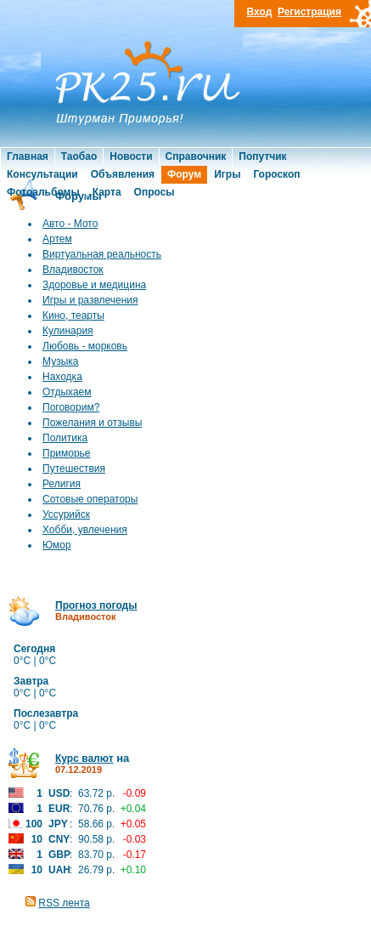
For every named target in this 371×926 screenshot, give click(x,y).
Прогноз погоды (96, 605)
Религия (61, 484)
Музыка (60, 361)
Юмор (56, 545)
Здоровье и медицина (94, 285)
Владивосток (73, 270)
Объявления (123, 174)
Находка (62, 377)
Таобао (79, 156)
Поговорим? (70, 407)
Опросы (154, 192)
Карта (107, 192)
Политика (64, 438)
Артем (57, 239)
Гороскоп (276, 174)
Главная (27, 156)
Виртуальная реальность (101, 254)
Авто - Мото (70, 224)
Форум (184, 174)
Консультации (42, 174)
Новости (131, 156)
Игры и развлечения (90, 300)
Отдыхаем (67, 392)
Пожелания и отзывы (92, 423)
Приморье (66, 453)
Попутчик (262, 156)
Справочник (196, 156)
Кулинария (67, 331)
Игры (227, 174)
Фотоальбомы (43, 192)
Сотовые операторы (90, 499)
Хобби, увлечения (84, 530)
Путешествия (73, 468)
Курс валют (84, 758)
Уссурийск (66, 514)
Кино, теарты (73, 315)
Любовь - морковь (84, 346)
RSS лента (63, 903)
